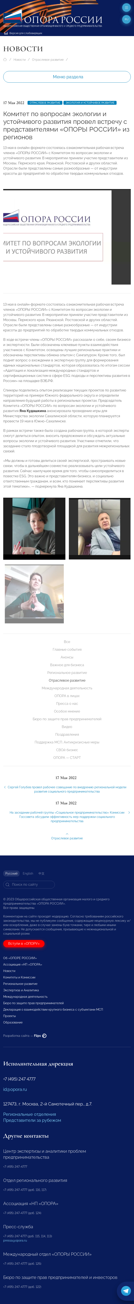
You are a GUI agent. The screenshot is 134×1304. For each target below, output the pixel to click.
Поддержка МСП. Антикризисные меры (67, 742)
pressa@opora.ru (15, 1240)
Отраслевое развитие (48, 59)
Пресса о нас (67, 704)
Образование (13, 1022)
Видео (67, 727)
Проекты (9, 1016)
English (28, 873)
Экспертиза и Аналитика (21, 990)
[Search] (29, 885)
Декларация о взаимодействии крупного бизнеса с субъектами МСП (53, 1009)
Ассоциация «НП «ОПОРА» (22, 964)
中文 (42, 873)
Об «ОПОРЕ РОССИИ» (20, 958)
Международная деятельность (67, 688)
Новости (20, 59)
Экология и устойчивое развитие (90, 102)
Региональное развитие (67, 673)
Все (67, 642)
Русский (11, 873)
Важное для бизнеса (67, 665)
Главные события (67, 649)
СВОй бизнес (67, 750)
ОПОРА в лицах (67, 696)
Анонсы (67, 657)
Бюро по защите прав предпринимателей (67, 719)
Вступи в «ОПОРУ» (24, 944)
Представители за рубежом (32, 1120)
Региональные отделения (29, 1114)
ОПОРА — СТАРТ (67, 758)
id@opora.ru (15, 1089)
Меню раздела (68, 76)
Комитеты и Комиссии (19, 977)
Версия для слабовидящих (23, 33)
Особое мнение (67, 711)
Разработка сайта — (24, 1035)
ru (126, 19)
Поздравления (67, 734)
